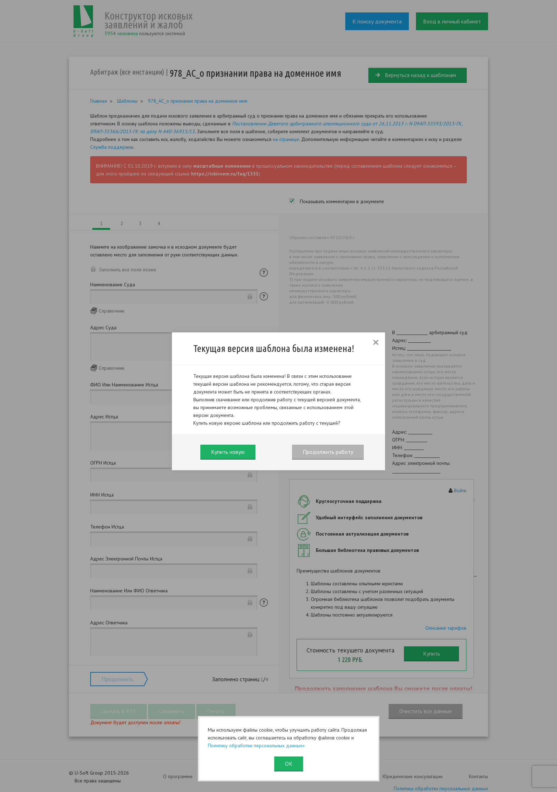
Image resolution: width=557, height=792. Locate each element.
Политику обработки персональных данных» (256, 745)
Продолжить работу (328, 451)
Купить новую (228, 451)
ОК (288, 763)
